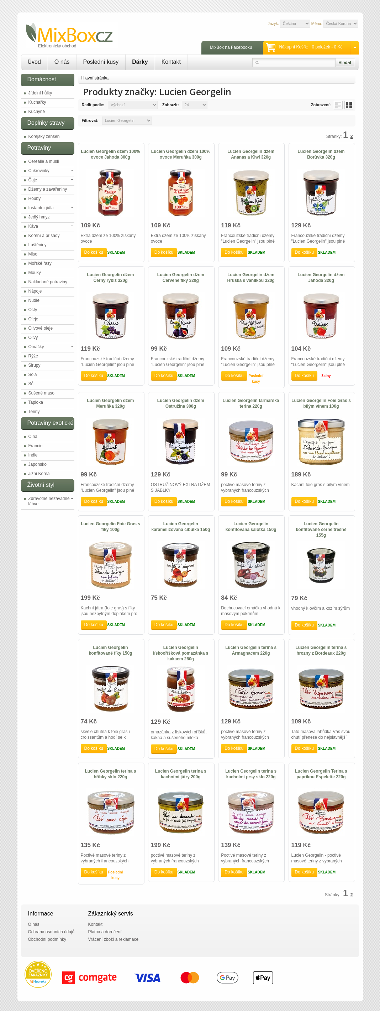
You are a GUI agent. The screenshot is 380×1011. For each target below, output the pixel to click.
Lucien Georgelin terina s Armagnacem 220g (250, 650)
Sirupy (34, 365)
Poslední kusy (101, 62)
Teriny (34, 411)
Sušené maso (41, 393)
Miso (32, 254)
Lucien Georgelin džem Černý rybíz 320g (110, 277)
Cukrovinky (38, 170)
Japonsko (37, 464)
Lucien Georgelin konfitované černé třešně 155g (321, 529)
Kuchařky (37, 102)
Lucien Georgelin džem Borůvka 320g (321, 154)
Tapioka (35, 402)
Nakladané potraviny (47, 281)
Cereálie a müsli (43, 161)
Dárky (140, 62)
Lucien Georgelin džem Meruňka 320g (110, 403)
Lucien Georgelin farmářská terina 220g (251, 403)
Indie (33, 455)
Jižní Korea (39, 473)
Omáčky (36, 346)
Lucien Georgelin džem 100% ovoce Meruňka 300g (180, 154)
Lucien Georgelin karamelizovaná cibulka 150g (180, 526)
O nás (62, 62)
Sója (32, 374)
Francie (35, 445)
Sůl (31, 383)
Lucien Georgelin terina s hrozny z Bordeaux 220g (321, 650)
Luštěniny (37, 244)
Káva (33, 226)
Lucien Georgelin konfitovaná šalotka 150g (251, 526)
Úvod (34, 62)
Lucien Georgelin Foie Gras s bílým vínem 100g (321, 403)
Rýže (33, 356)
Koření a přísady (44, 235)
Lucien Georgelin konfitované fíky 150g (110, 650)
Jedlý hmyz (39, 217)
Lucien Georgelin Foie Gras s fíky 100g (110, 526)
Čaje (32, 179)
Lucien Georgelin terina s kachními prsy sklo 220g (250, 774)
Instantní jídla (41, 207)
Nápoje (35, 291)
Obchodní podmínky (47, 939)
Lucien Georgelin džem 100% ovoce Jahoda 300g (110, 154)
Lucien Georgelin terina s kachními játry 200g (180, 774)
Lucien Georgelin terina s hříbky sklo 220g (110, 774)
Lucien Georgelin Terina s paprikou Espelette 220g (321, 774)
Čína (32, 436)
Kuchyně (36, 111)
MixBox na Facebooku (231, 47)
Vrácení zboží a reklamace (113, 939)
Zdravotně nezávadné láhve (49, 501)
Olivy (33, 337)
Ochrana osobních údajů (51, 931)
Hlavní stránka (95, 78)
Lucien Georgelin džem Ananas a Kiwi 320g (250, 154)
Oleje (33, 318)
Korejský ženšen (44, 136)
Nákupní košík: (293, 47)
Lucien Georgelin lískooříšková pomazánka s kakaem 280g (180, 653)
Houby (34, 198)
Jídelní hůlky (40, 93)
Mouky (34, 272)
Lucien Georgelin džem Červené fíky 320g (180, 277)
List (338, 105)
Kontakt (171, 62)
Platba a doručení (105, 931)
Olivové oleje (40, 328)
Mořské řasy (40, 263)
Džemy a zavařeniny (47, 189)
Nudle (33, 300)
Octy (32, 309)
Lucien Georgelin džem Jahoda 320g (321, 277)
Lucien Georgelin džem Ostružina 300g (180, 403)
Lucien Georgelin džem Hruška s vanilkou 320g (250, 277)
